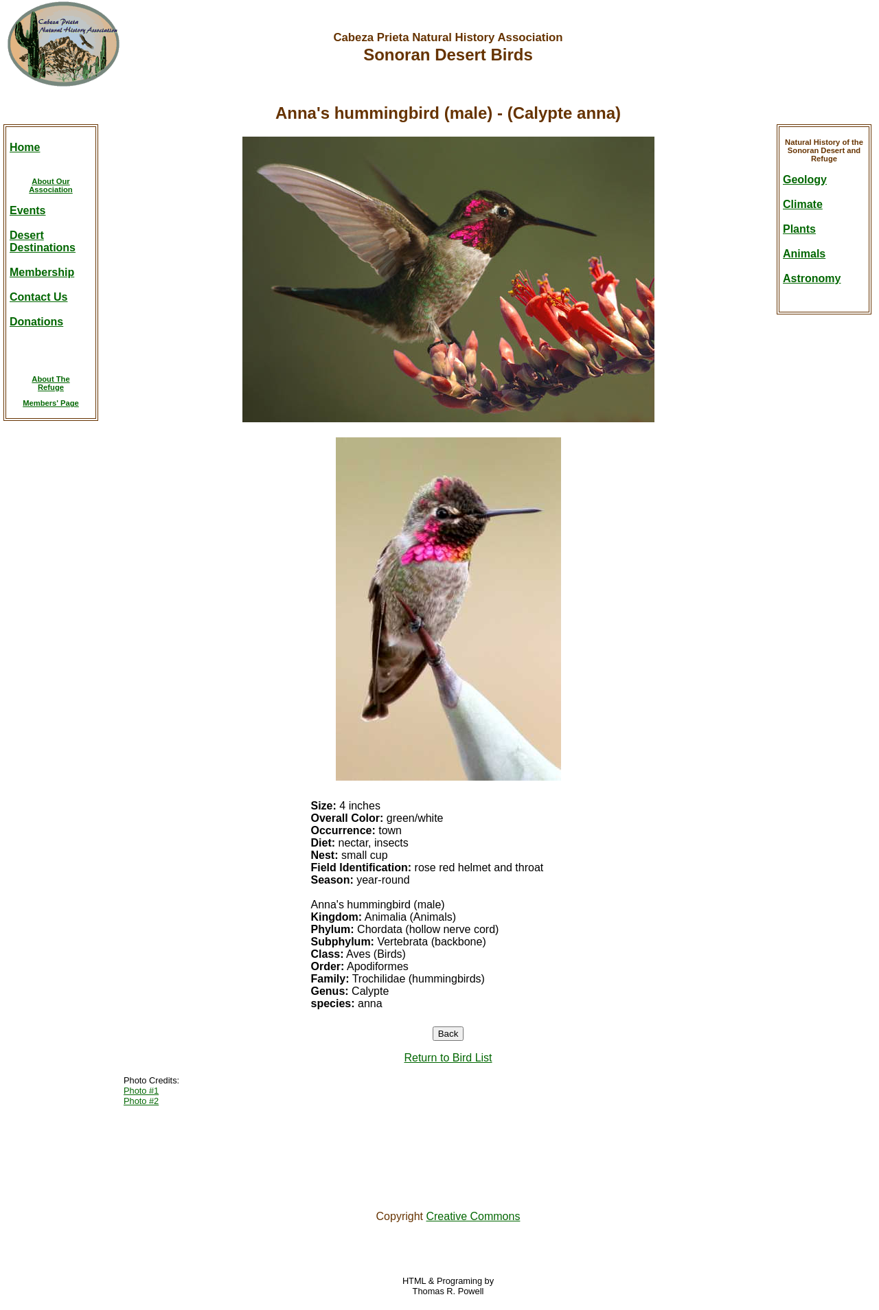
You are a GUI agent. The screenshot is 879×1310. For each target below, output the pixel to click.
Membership (42, 272)
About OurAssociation (50, 185)
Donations (36, 322)
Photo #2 (141, 1101)
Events (27, 210)
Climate (803, 204)
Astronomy (812, 278)
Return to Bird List (448, 1058)
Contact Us (38, 297)
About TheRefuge (50, 383)
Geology (805, 179)
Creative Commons (473, 1216)
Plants (799, 229)
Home (25, 147)
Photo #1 (141, 1090)
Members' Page (51, 403)
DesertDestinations (43, 241)
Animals (804, 254)
